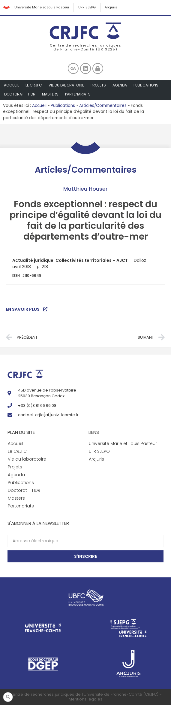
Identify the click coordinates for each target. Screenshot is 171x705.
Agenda (119, 85)
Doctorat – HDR (19, 94)
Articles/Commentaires (103, 106)
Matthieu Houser (85, 189)
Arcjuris (111, 7)
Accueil (11, 85)
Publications (146, 85)
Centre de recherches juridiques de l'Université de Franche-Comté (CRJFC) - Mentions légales (86, 697)
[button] (8, 697)
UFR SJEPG (87, 7)
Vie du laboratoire (66, 85)
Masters (50, 94)
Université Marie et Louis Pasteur (41, 7)
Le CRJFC (34, 85)
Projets (98, 85)
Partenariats (78, 94)
